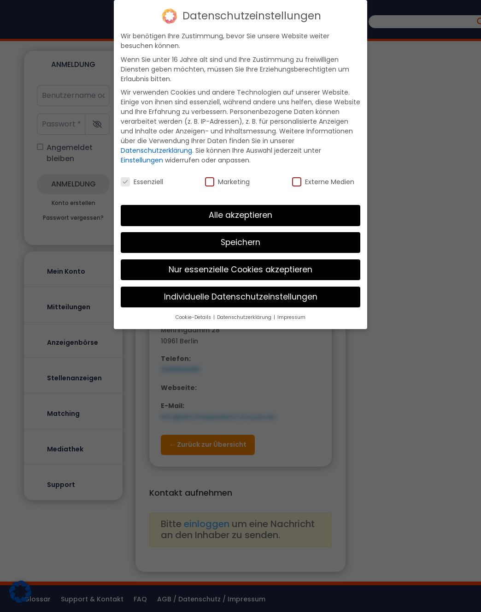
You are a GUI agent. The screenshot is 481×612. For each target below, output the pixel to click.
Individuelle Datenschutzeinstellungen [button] (240, 296)
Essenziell (142, 181)
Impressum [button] (291, 317)
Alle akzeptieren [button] (240, 215)
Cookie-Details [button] (194, 317)
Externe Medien (323, 181)
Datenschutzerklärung (156, 150)
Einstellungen (142, 160)
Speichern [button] (240, 242)
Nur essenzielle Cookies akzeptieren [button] (240, 269)
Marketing (227, 181)
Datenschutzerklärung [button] (245, 317)
